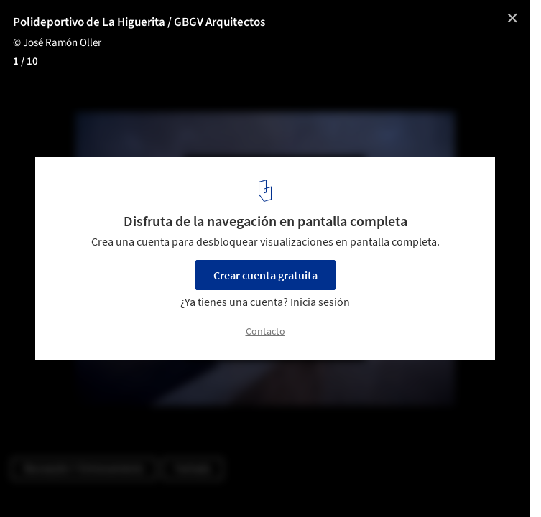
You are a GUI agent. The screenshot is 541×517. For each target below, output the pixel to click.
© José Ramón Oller (57, 42)
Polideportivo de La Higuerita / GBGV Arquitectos (139, 22)
